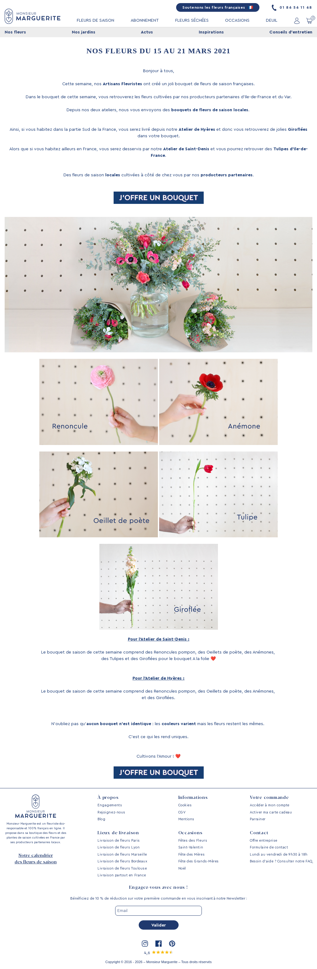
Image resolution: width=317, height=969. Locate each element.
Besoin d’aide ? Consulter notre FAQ (281, 861)
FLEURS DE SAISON (95, 20)
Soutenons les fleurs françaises (217, 7)
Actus (147, 32)
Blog (101, 819)
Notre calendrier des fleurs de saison (36, 859)
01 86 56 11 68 (292, 7)
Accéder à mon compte (269, 805)
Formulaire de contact (269, 847)
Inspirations (211, 32)
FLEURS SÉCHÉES (192, 20)
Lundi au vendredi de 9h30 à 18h (279, 854)
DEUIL (271, 20)
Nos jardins (83, 32)
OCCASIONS (237, 20)
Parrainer (258, 819)
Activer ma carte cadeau (271, 812)
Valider (158, 925)
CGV (182, 812)
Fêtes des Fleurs (192, 840)
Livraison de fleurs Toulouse (122, 868)
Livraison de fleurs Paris (119, 840)
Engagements (110, 805)
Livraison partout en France (122, 875)
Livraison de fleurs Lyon (119, 847)
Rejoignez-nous (111, 812)
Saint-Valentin (190, 847)
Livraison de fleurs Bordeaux (122, 861)
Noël (182, 868)
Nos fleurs (15, 32)
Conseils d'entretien (290, 32)
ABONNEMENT (145, 20)
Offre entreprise (263, 840)
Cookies (185, 805)
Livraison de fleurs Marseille (122, 854)
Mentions (186, 819)
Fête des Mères (191, 854)
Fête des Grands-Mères (198, 861)
